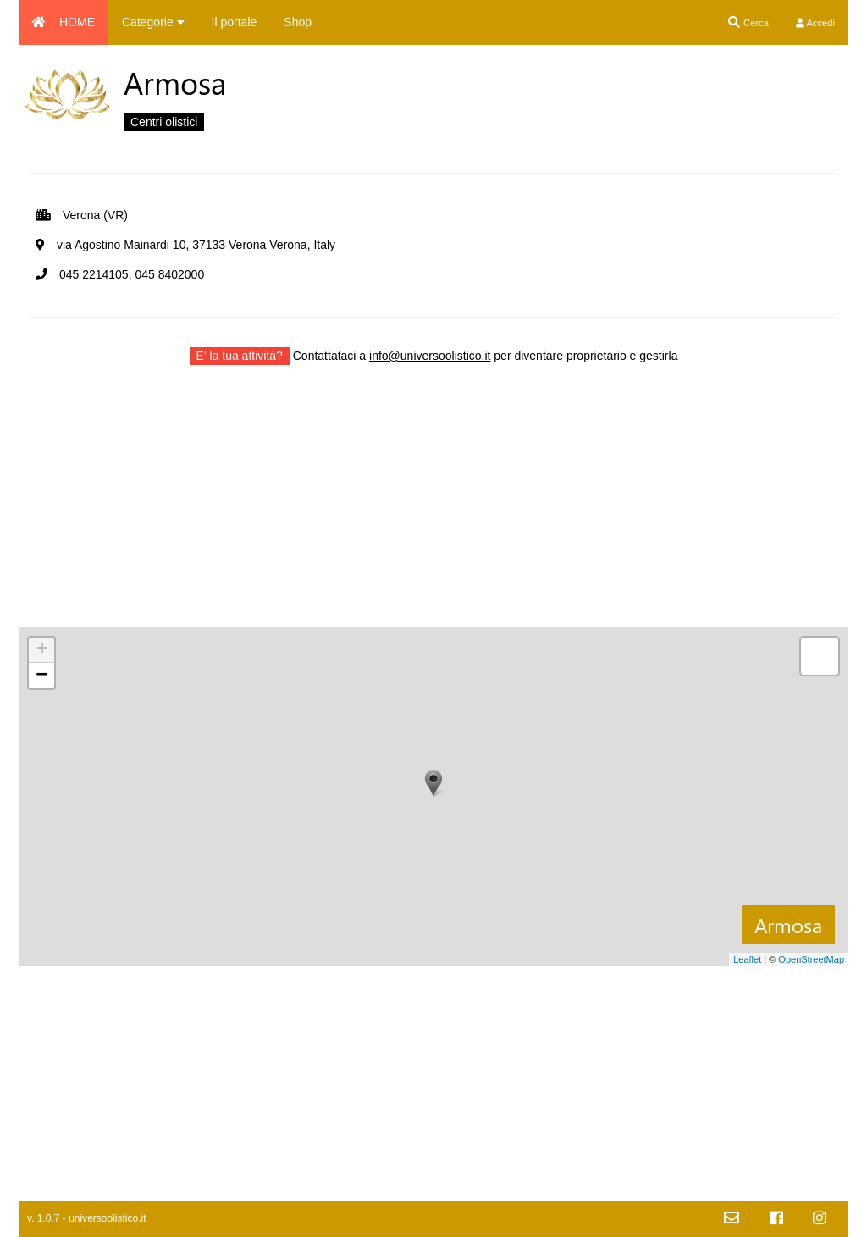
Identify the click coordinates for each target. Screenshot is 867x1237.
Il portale (234, 22)
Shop (298, 22)
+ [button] (41, 650)
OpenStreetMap (811, 959)
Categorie (153, 22)
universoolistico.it (107, 1218)
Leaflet (747, 959)
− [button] (41, 675)
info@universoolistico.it (429, 355)
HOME (63, 22)
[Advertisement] (433, 508)
